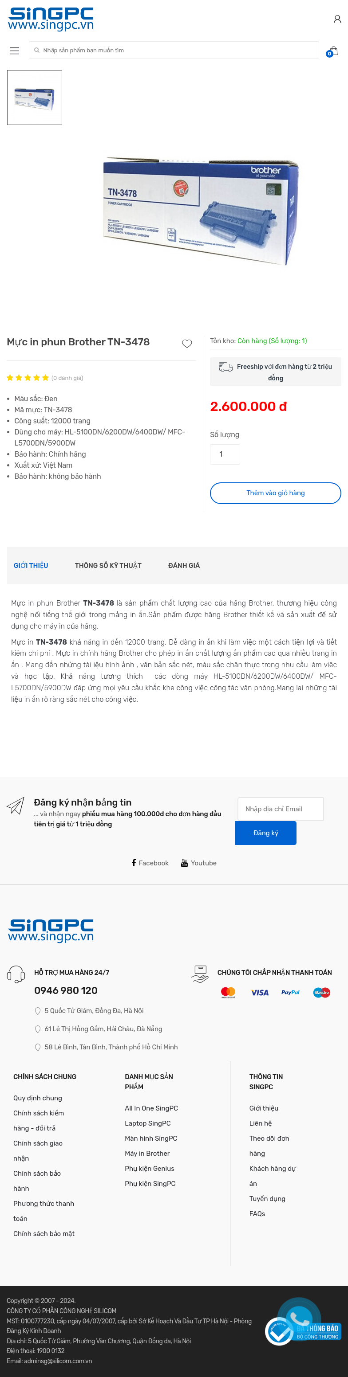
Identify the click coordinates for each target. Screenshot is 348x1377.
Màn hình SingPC (151, 1138)
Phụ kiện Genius (149, 1169)
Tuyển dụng (267, 1199)
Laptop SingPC (147, 1123)
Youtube (199, 863)
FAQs (257, 1214)
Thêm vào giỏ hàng (275, 493)
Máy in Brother (147, 1154)
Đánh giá (184, 566)
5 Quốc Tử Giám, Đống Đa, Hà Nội (88, 1011)
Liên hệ (260, 1123)
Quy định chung (37, 1098)
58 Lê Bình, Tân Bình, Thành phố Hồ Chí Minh (106, 1047)
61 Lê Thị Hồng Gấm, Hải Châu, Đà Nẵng (98, 1029)
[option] (202, 203)
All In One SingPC (151, 1108)
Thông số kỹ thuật (108, 566)
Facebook (150, 863)
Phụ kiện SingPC (150, 1184)
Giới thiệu (31, 566)
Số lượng (224, 434)
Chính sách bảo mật (44, 1234)
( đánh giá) (67, 378)
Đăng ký (265, 833)
